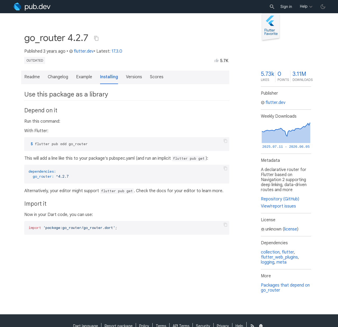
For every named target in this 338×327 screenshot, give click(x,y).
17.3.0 (116, 51)
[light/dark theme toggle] (323, 6)
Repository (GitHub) (280, 199)
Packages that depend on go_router (285, 288)
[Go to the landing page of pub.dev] (31, 7)
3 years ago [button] (54, 51)
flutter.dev (81, 51)
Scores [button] (156, 77)
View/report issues (278, 206)
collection (270, 252)
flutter (288, 252)
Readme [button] (32, 77)
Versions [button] (134, 77)
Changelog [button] (58, 77)
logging (267, 262)
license (290, 229)
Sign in (286, 6)
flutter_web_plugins (279, 257)
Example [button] (84, 77)
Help (304, 6)
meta (281, 262)
